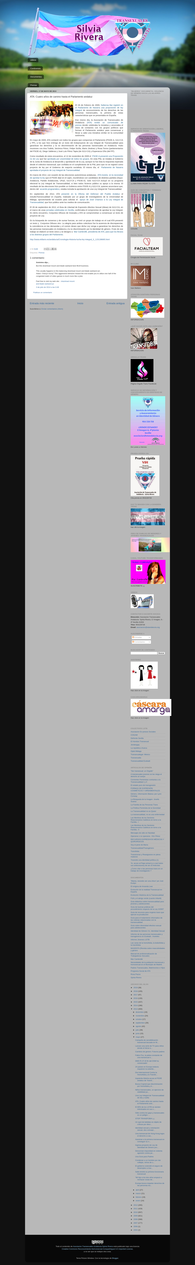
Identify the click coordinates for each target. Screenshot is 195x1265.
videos (33, 60)
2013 (136, 1009)
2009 (136, 1216)
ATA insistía (102, 175)
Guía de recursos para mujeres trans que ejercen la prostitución (147, 913)
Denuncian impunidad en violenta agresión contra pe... (148, 1152)
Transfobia (135, 851)
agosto (139, 1026)
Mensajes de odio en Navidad (143, 833)
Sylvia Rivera (136, 978)
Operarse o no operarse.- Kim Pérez (145, 836)
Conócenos (35, 68)
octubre (139, 1019)
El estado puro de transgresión (143, 785)
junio (138, 1033)
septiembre (140, 1023)
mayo (138, 1037)
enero (138, 1201)
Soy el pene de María (139, 845)
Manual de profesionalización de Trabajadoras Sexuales (144, 955)
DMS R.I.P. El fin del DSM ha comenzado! (147, 1062)
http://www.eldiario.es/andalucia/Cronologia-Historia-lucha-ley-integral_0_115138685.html (70, 239)
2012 (136, 1205)
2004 (136, 1230)
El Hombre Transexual (140, 741)
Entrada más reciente (42, 303)
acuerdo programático (49, 189)
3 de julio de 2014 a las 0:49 (47, 287)
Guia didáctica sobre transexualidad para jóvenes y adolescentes (147, 903)
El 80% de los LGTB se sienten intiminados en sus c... (148, 1108)
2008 (136, 1219)
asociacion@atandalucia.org (148, 627)
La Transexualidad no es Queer (143, 811)
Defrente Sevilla (137, 738)
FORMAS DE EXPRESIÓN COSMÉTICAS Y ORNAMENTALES (145, 789)
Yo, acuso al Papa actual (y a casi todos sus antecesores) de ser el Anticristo (147, 864)
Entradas (137, 637)
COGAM (134, 735)
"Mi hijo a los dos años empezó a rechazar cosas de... (148, 1178)
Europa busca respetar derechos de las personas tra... (149, 1184)
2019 (136, 988)
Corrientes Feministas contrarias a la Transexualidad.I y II (145, 781)
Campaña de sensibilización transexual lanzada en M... (147, 1041)
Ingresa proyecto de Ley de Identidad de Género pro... (147, 1146)
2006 (136, 1226)
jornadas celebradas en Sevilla (60, 210)
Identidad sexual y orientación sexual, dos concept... (147, 1129)
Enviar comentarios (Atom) (52, 309)
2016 (136, 998)
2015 (136, 1002)
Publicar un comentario (42, 292)
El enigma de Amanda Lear (142, 886)
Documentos (36, 77)
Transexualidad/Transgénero (142, 848)
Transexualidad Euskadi (140, 761)
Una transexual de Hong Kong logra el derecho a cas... (149, 1135)
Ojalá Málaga (136, 751)
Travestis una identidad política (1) (145, 860)
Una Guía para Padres (144, 1157)
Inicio (80, 303)
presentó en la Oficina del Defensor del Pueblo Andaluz (90, 194)
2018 (136, 991)
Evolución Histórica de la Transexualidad (147, 895)
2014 (136, 1005)
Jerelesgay (135, 745)
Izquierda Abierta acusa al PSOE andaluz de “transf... (148, 1079)
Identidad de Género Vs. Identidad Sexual (148, 931)
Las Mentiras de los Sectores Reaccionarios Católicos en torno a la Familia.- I (146, 820)
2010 (136, 1212)
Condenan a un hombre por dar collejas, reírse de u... (148, 1161)
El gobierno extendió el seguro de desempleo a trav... (148, 1167)
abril (138, 1190)
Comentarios (138, 642)
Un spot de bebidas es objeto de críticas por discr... (148, 1123)
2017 (136, 995)
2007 (136, 1223)
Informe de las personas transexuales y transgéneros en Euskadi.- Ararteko (147, 935)
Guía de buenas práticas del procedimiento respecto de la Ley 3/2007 (147, 908)
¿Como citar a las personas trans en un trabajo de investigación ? (147, 870)
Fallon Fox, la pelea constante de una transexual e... (148, 1056)
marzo (138, 1193)
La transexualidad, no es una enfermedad (147, 814)
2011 (136, 1209)
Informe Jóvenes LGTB (140, 940)
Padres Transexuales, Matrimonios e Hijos (148, 968)
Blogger (115, 1258)
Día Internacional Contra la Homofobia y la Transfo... (146, 1073)
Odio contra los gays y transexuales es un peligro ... (149, 1114)
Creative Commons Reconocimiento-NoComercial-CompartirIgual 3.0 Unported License (97, 1249)
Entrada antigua (116, 303)
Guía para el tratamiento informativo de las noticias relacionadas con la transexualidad (146, 920)
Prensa (33, 85)
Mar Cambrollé (137, 959)
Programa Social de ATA (140, 971)
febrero (139, 1197)
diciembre (140, 1012)
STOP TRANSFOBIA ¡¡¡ (145, 1119)
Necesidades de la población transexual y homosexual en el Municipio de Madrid (147, 963)
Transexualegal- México (140, 754)
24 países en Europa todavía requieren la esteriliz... (147, 1068)
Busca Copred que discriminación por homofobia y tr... (148, 1085)
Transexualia (136, 758)
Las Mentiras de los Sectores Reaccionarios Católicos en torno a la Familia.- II (146, 827)
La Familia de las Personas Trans (144, 805)
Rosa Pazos (136, 974)
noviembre (140, 1016)
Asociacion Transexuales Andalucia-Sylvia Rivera (93, 1246)
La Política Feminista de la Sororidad (146, 808)
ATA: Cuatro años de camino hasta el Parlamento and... (149, 1102)
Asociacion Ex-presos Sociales (143, 732)
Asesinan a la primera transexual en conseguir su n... (149, 1140)
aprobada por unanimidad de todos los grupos (68, 159)
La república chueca (139, 748)
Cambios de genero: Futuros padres (150, 1052)
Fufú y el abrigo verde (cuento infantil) (146, 898)
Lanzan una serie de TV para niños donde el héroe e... (149, 1047)
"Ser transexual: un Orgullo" (142, 771)
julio (137, 1030)
